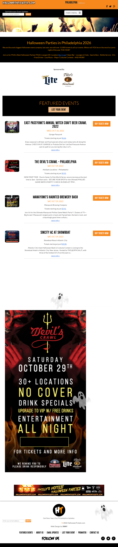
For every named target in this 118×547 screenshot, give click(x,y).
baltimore (81, 3)
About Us (39, 532)
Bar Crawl (62, 55)
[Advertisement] (59, 286)
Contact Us (94, 532)
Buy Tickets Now (102, 123)
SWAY (65, 526)
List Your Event (68, 532)
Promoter (82, 532)
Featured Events (26, 532)
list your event (58, 109)
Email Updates (53, 532)
